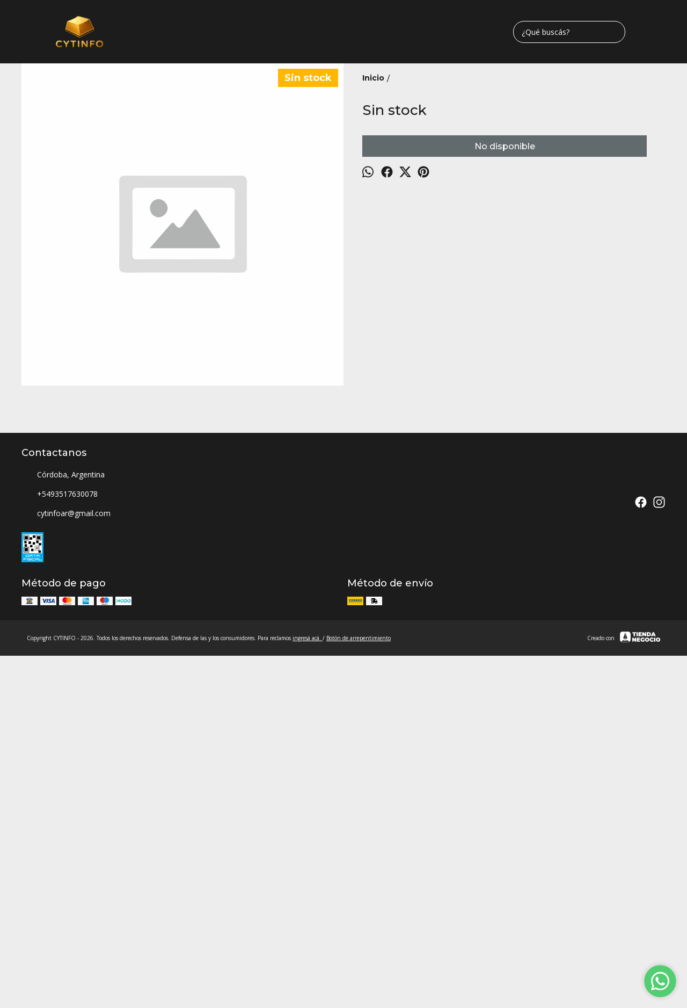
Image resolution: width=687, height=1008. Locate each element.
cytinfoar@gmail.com (66, 836)
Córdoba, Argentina (63, 797)
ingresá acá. (308, 960)
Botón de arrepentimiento (358, 960)
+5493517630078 (59, 816)
